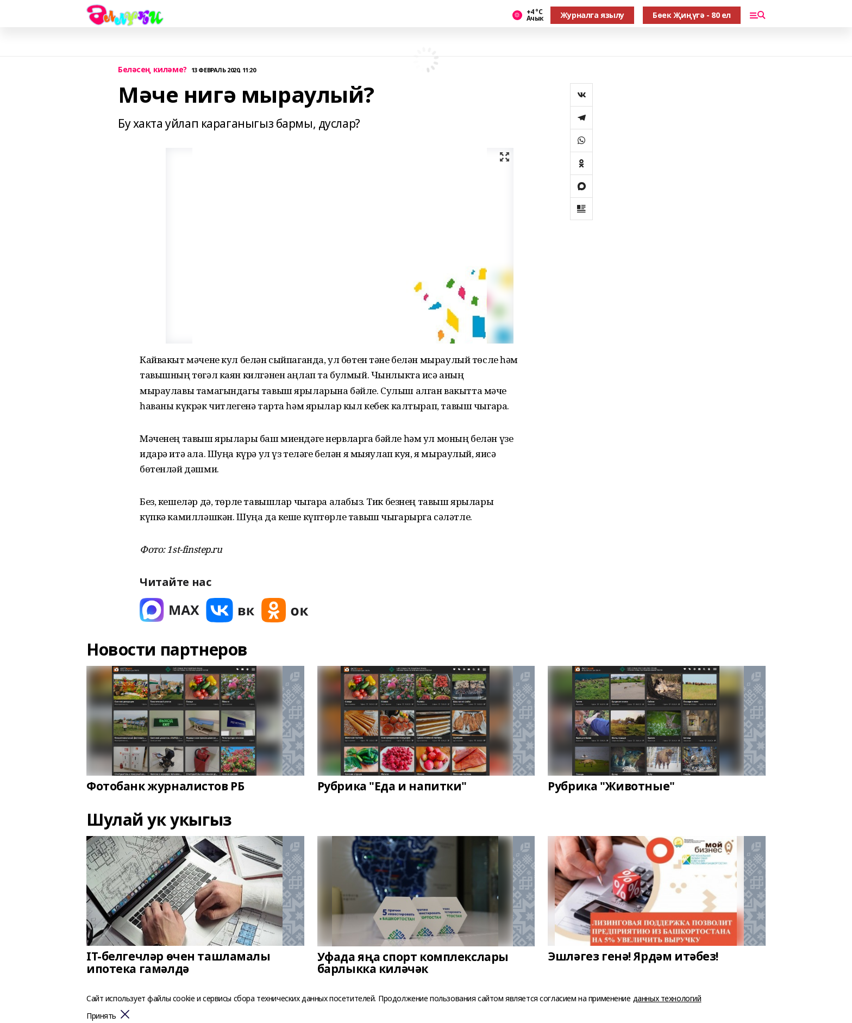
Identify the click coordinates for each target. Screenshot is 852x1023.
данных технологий (667, 998)
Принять (101, 1016)
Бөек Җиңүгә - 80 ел (692, 15)
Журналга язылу (592, 15)
